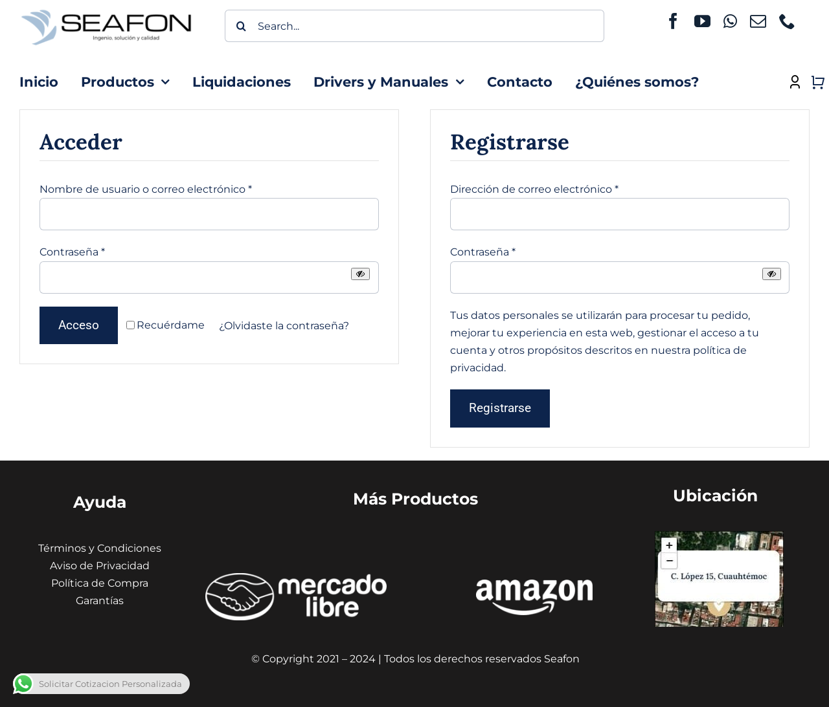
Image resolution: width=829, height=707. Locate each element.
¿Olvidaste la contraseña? (284, 326)
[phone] (787, 21)
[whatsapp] (730, 21)
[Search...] (414, 26)
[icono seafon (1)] (106, 10)
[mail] (758, 21)
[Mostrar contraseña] (360, 274)
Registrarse (500, 407)
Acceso (78, 325)
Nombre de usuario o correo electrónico (146, 189)
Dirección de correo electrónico (534, 189)
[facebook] (673, 21)
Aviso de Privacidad (100, 566)
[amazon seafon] (534, 584)
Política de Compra (99, 583)
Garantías (100, 600)
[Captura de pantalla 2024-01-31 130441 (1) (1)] (719, 536)
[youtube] (702, 21)
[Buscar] (241, 26)
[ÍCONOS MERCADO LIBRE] (296, 578)
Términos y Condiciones (99, 548)
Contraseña (72, 252)
